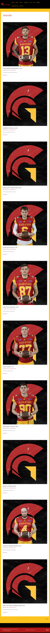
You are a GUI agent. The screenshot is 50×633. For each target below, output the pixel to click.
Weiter (47, 618)
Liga (31, 2)
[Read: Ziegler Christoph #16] (25, 163)
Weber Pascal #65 (10, 128)
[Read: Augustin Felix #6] (25, 223)
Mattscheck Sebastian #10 (14, 605)
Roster (7, 70)
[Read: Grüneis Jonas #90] (25, 402)
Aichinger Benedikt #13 (12, 68)
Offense (4, 189)
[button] (2, 631)
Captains (4, 249)
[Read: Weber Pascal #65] (25, 103)
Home (13, 2)
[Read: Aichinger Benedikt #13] (25, 44)
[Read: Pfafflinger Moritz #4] (25, 521)
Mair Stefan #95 (9, 486)
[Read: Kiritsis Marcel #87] (25, 282)
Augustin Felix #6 (10, 247)
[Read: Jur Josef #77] (25, 342)
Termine (26, 2)
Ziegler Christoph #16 (12, 188)
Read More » (5, 75)
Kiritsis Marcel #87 (11, 307)
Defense (4, 70)
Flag (34, 2)
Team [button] (20, 2)
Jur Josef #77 (8, 367)
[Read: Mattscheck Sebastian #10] (25, 581)
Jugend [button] (38, 2)
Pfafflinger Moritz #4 (12, 546)
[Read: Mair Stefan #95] (25, 461)
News (17, 2)
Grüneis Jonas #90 (10, 426)
